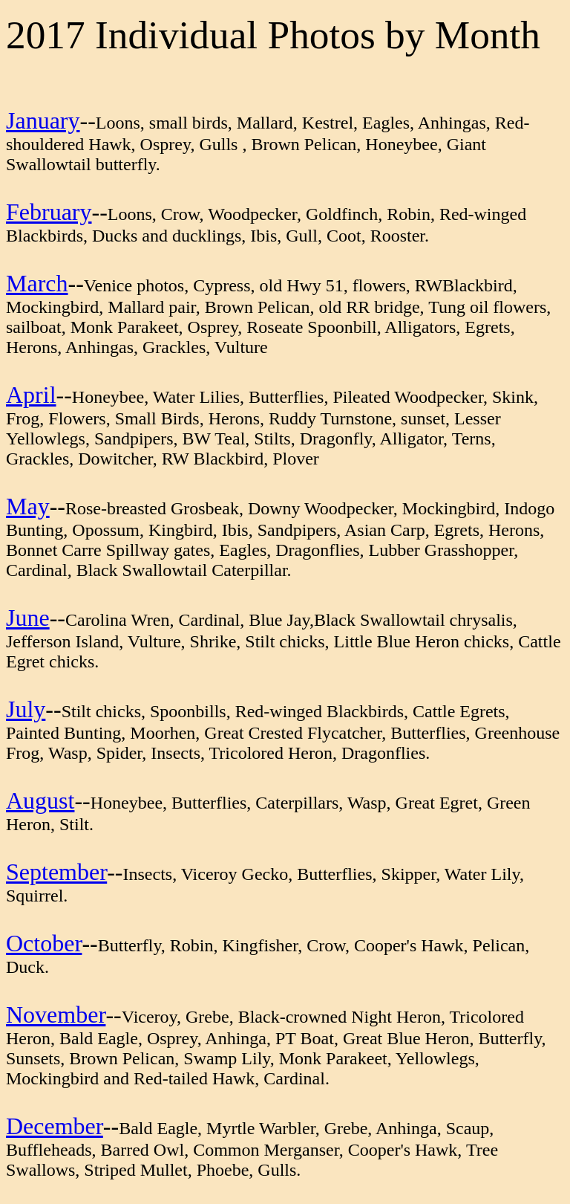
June (28, 617)
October (44, 943)
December (54, 1126)
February (49, 211)
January (43, 120)
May (28, 506)
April (31, 394)
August (40, 800)
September (56, 871)
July (25, 709)
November (55, 1014)
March (37, 283)
